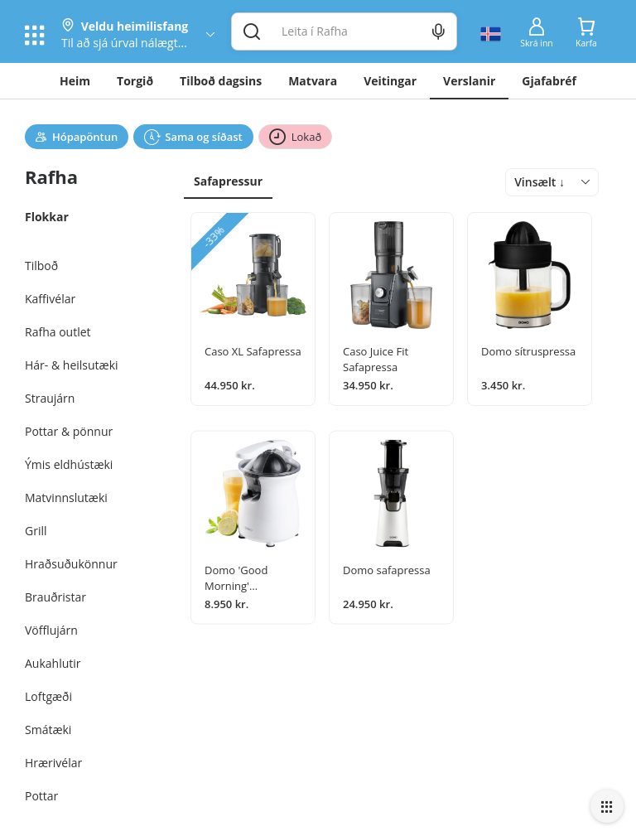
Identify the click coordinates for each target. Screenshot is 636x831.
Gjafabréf (549, 81)
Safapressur (228, 181)
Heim (75, 81)
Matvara (312, 81)
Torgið (135, 81)
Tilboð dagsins (221, 81)
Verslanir (469, 81)
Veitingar (390, 81)
